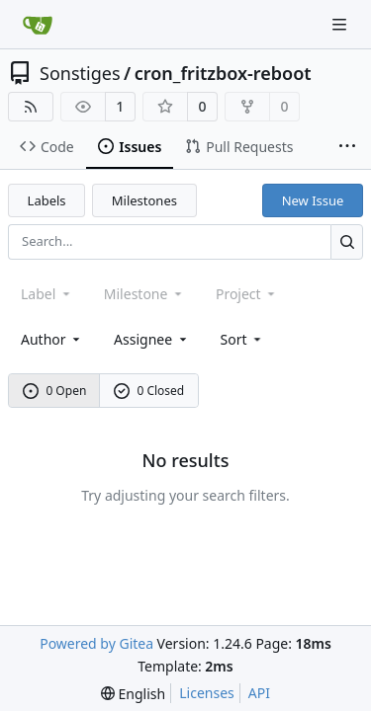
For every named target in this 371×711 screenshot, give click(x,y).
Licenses (206, 692)
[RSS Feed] (30, 106)
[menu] (243, 339)
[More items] (347, 147)
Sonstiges (80, 73)
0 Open (55, 390)
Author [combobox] (52, 339)
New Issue (313, 200)
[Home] (37, 24)
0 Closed (149, 390)
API (259, 692)
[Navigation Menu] (341, 24)
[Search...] (346, 241)
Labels (47, 200)
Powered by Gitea (96, 643)
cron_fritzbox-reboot (223, 73)
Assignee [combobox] (152, 339)
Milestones (144, 200)
